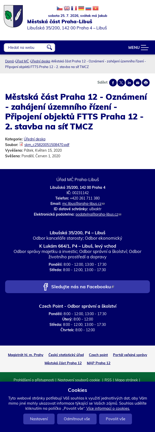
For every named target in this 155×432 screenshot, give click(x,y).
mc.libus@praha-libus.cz (83, 203)
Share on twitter (121, 82)
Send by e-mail (137, 82)
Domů (9, 61)
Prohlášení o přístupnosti (34, 380)
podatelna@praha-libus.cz (98, 214)
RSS (108, 380)
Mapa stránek (126, 380)
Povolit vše (115, 418)
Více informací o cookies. (108, 408)
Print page (146, 82)
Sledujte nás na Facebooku (82, 287)
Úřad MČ (22, 61)
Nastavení (39, 418)
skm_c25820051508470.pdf (46, 144)
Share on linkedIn (129, 82)
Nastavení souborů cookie (79, 380)
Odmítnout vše (77, 418)
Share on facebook (113, 82)
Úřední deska (40, 61)
